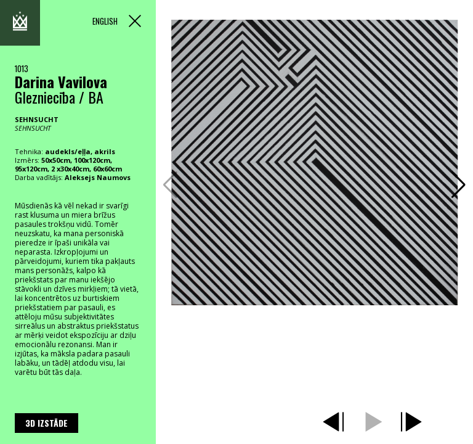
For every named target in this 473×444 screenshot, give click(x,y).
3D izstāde (46, 422)
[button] (458, 185)
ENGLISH (105, 21)
